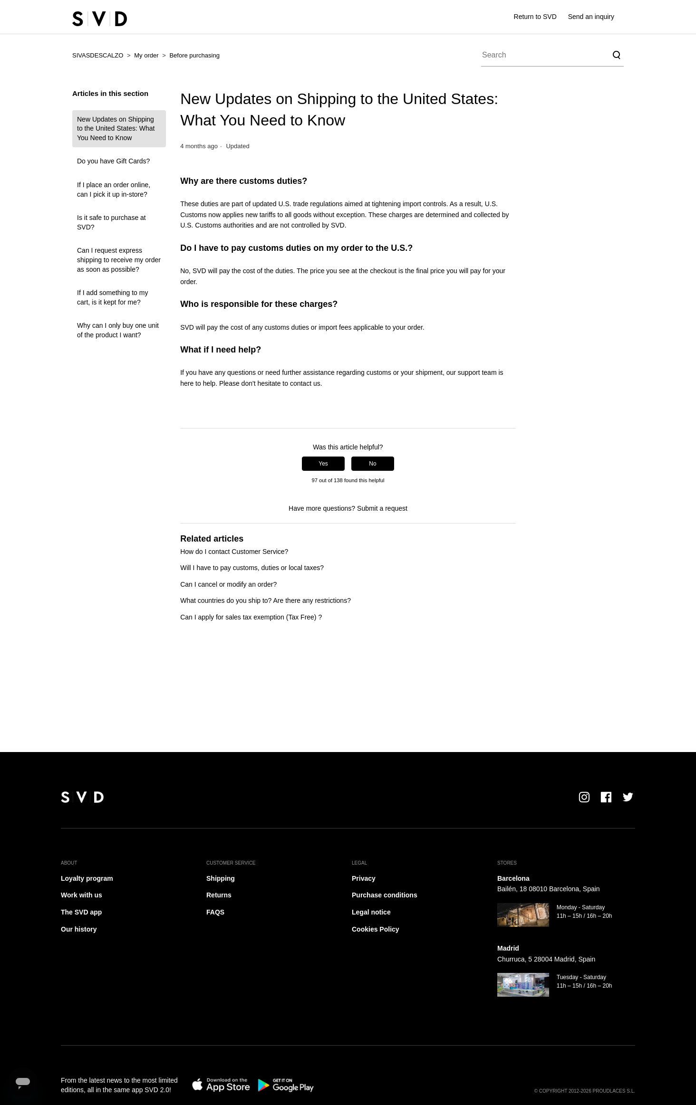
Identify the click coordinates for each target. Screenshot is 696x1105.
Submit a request (382, 508)
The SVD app (81, 912)
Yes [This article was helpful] (323, 463)
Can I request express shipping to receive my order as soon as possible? (119, 260)
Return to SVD (535, 16)
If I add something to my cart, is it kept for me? (112, 297)
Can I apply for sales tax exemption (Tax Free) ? (251, 617)
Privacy (364, 878)
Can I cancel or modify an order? (228, 584)
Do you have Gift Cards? (113, 161)
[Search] (552, 55)
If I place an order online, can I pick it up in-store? (113, 189)
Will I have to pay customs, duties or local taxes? (252, 568)
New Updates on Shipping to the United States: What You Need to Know (116, 128)
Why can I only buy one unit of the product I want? (118, 330)
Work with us (81, 895)
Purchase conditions (384, 895)
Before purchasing (194, 55)
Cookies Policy (375, 929)
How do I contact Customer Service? (234, 551)
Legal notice (371, 912)
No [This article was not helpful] (372, 463)
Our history (79, 929)
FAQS (215, 912)
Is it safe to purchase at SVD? (111, 222)
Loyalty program (87, 878)
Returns (219, 895)
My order (146, 55)
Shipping (220, 878)
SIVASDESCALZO (97, 55)
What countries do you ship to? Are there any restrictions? (265, 600)
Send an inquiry (591, 16)
